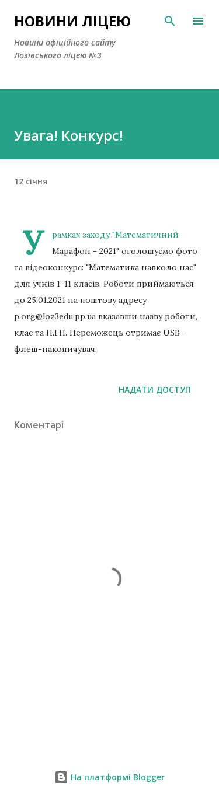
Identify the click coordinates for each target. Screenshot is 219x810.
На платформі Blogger (109, 777)
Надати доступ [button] (155, 389)
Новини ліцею (72, 20)
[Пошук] (170, 21)
